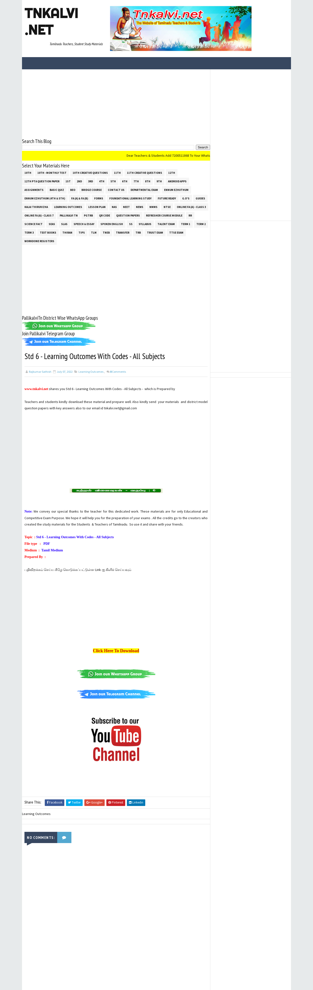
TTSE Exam (176, 232)
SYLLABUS (145, 224)
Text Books (48, 232)
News (139, 207)
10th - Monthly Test (52, 173)
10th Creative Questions (90, 173)
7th (136, 181)
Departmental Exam (144, 190)
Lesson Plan (97, 207)
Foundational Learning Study (130, 198)
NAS (114, 207)
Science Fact (33, 224)
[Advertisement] (116, 103)
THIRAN (67, 232)
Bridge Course (91, 190)
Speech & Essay (84, 224)
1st (68, 181)
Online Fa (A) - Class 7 (39, 215)
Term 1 (185, 224)
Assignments (34, 190)
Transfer (122, 232)
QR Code (104, 215)
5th (113, 181)
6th (124, 181)
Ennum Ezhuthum (176, 190)
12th (171, 173)
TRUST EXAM (155, 232)
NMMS (153, 207)
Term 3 (29, 232)
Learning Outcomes (68, 207)
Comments (118, 371)
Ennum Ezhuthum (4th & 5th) (44, 198)
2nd (79, 181)
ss (131, 224)
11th (117, 173)
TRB (138, 232)
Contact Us (116, 190)
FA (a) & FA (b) (79, 198)
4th (101, 181)
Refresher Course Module (164, 215)
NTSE (167, 207)
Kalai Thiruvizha (36, 207)
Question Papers (128, 215)
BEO (72, 190)
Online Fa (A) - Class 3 (191, 207)
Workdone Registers (39, 241)
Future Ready (167, 198)
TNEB (106, 232)
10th (27, 173)
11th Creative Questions (144, 173)
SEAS (52, 224)
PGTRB (88, 215)
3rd (90, 181)
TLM (94, 232)
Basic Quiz (57, 190)
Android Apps (177, 181)
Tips (81, 232)
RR (190, 215)
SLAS (64, 224)
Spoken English (112, 224)
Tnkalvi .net (51, 21)
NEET (126, 207)
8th (147, 181)
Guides (200, 198)
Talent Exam (166, 224)
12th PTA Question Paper (41, 181)
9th (159, 181)
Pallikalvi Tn (69, 215)
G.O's (186, 198)
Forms (98, 198)
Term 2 (201, 224)
